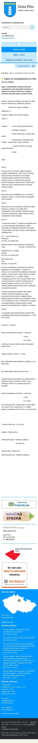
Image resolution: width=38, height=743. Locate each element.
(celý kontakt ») (21, 527)
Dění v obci (19, 55)
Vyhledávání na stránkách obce (13, 23)
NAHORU (33, 722)
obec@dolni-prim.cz (8, 38)
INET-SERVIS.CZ (12, 735)
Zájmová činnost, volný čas (19, 60)
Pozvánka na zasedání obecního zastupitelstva (18, 638)
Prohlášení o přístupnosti (10, 729)
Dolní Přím (5, 73)
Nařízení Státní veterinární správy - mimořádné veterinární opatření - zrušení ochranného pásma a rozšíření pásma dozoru (18, 673)
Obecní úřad (19, 49)
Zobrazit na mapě (7, 622)
